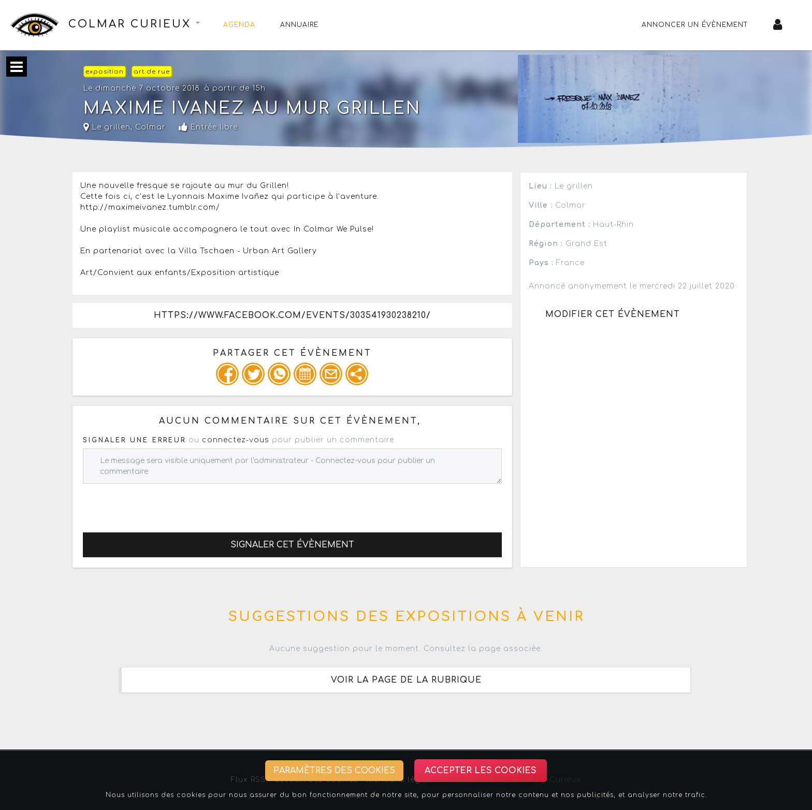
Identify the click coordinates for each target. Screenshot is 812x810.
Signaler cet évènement (292, 544)
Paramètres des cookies (334, 770)
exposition (104, 71)
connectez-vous (235, 440)
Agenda (239, 24)
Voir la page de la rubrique (406, 680)
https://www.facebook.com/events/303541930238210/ (292, 315)
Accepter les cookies (480, 770)
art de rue (152, 71)
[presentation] (161, 504)
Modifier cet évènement (612, 314)
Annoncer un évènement (695, 24)
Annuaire (299, 24)
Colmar (150, 127)
